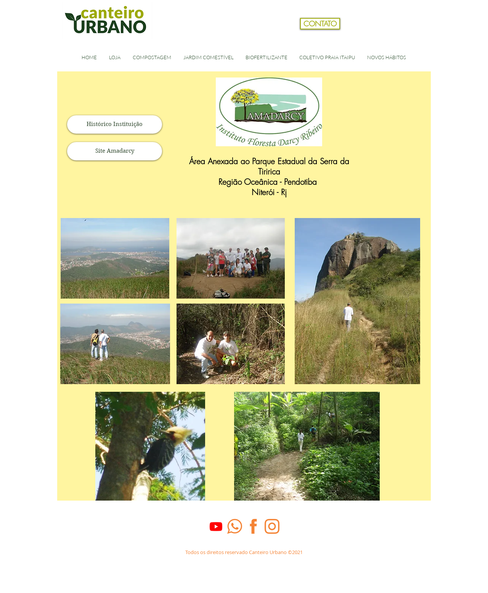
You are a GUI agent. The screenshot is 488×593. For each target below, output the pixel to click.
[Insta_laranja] (272, 526)
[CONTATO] (320, 23)
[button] (424, 36)
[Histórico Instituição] (114, 124)
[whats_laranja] (234, 526)
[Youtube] (216, 526)
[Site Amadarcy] (114, 151)
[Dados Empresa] (244, 561)
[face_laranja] (253, 526)
